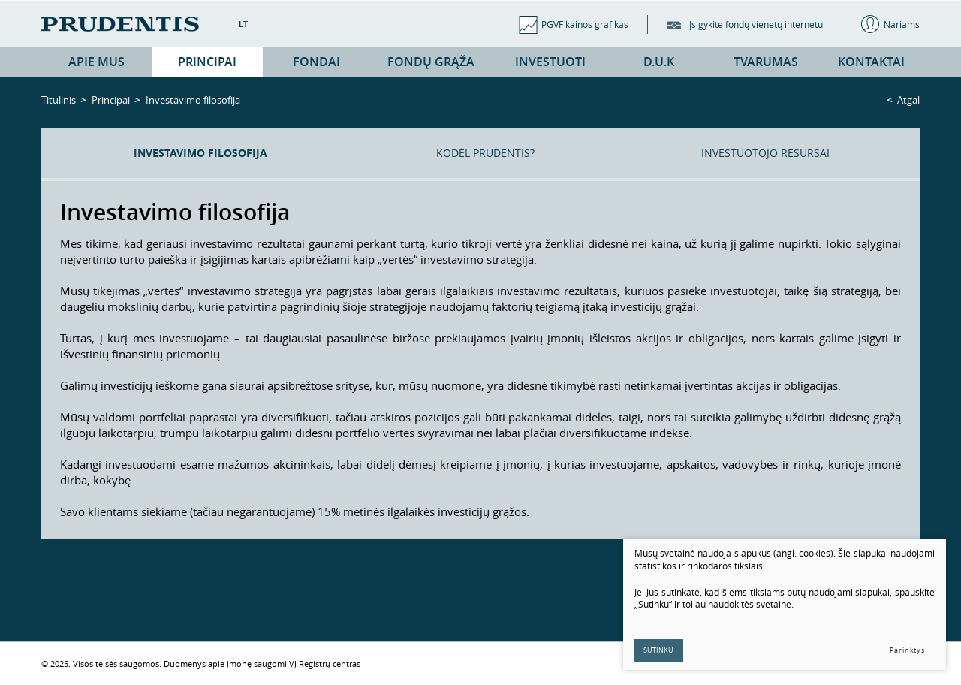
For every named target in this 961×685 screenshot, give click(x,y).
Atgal (908, 100)
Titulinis (58, 100)
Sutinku (659, 650)
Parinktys (907, 650)
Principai (111, 100)
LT (243, 23)
